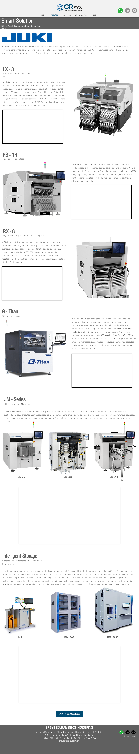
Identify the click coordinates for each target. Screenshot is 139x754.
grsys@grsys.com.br (69, 741)
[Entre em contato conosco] (69, 714)
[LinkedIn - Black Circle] (127, 732)
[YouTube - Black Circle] (133, 732)
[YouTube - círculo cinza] (134, 10)
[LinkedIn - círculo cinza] (127, 10)
